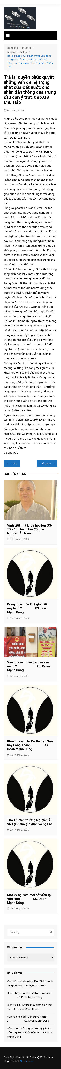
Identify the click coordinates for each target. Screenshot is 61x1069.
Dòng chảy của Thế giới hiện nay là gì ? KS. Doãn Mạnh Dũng (28, 608)
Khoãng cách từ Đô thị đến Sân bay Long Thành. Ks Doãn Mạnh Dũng (30, 745)
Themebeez (26, 1061)
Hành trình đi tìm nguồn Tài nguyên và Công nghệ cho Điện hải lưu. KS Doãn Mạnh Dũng (30, 1032)
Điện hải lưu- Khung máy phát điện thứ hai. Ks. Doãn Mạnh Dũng (29, 1007)
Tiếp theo (45, 463)
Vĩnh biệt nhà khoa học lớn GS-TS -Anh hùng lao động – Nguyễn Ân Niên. (29, 529)
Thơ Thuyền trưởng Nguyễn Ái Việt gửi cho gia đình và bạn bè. (30, 822)
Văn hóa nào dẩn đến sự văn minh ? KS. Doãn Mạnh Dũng (28, 666)
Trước (13, 463)
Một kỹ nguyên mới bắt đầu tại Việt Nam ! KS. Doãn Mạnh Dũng (29, 899)
